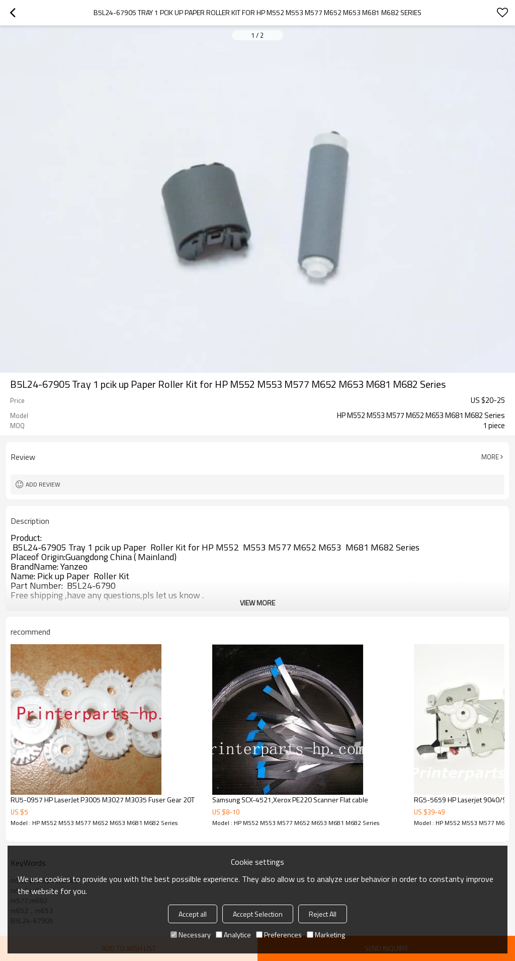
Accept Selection (258, 914)
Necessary (190, 934)
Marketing (326, 934)
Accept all (193, 914)
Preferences (279, 934)
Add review (43, 484)
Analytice (233, 934)
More (490, 457)
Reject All (322, 914)
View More (257, 602)
